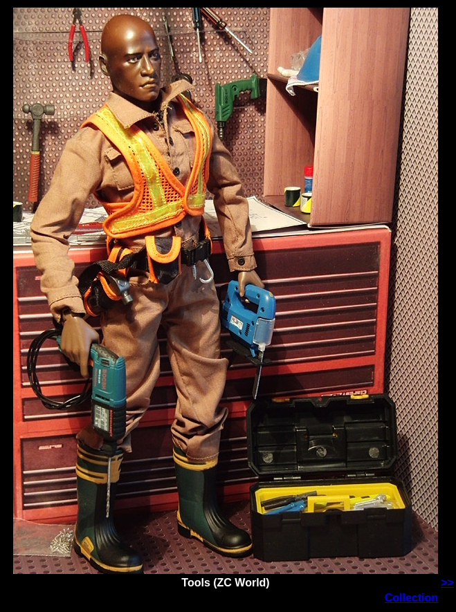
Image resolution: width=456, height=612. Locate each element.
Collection (411, 598)
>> (447, 582)
